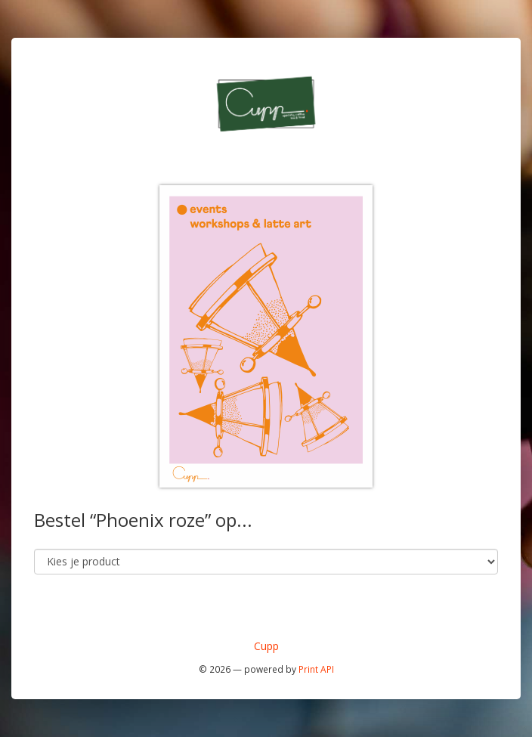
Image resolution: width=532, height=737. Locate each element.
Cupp (266, 646)
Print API (316, 669)
